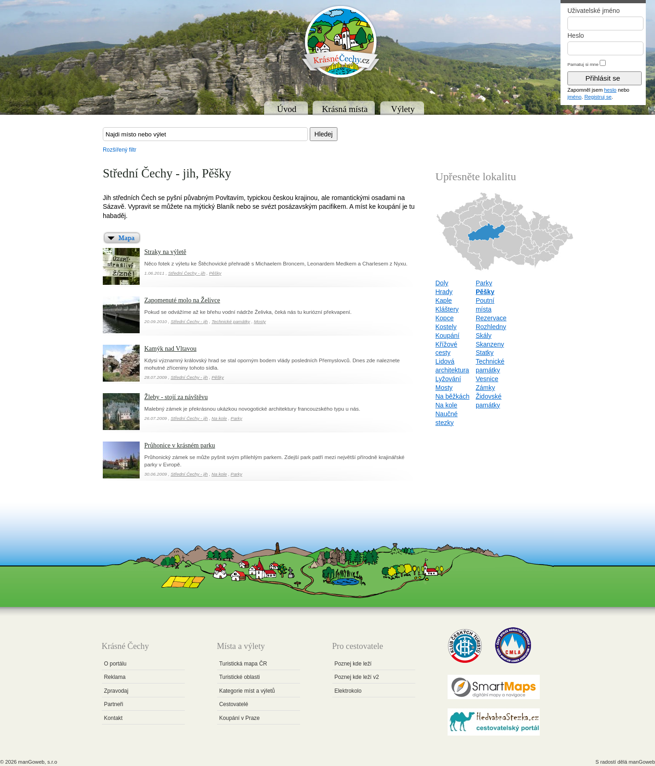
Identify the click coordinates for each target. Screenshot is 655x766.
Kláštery (447, 309)
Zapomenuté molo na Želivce (182, 300)
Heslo (575, 35)
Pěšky (215, 273)
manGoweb (642, 762)
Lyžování (448, 379)
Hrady (444, 291)
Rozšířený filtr (119, 150)
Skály (483, 335)
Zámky (485, 387)
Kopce (445, 318)
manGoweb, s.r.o (37, 762)
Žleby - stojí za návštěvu (176, 397)
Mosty (260, 321)
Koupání (448, 335)
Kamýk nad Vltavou (170, 348)
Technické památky (231, 321)
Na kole (219, 418)
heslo (610, 90)
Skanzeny (490, 344)
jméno (574, 97)
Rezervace (491, 318)
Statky (485, 352)
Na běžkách (453, 396)
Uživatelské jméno (593, 10)
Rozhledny (491, 326)
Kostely (446, 326)
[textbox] (205, 134)
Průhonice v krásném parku (179, 445)
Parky (236, 418)
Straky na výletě (165, 251)
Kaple (444, 300)
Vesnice (487, 379)
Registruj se (598, 97)
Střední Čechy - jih (187, 273)
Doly (442, 283)
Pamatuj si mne (583, 64)
